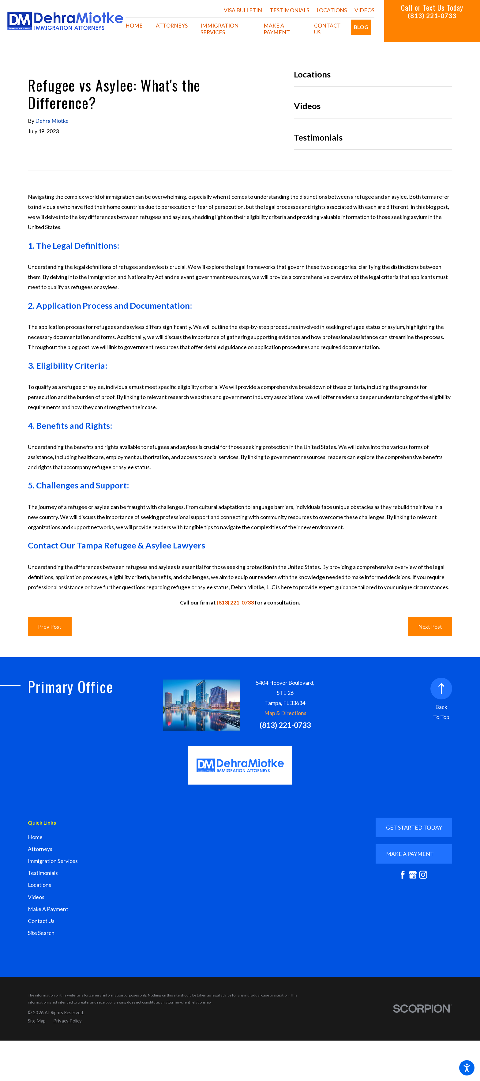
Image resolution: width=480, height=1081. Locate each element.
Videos (364, 10)
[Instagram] (423, 875)
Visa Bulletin (243, 10)
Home (35, 837)
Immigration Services (53, 861)
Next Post (430, 626)
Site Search (41, 933)
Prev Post (49, 626)
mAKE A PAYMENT (410, 854)
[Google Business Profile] (413, 875)
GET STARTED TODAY (414, 827)
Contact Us (41, 921)
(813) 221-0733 (432, 15)
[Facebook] (403, 875)
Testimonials (289, 10)
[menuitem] (134, 25)
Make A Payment (48, 909)
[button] (466, 1067)
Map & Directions (285, 713)
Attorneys (40, 849)
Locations (332, 10)
